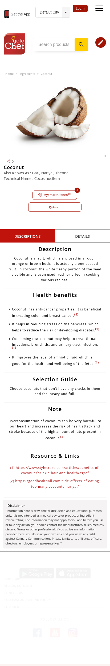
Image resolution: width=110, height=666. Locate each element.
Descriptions (27, 236)
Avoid (55, 207)
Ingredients (27, 74)
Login (80, 8)
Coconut (46, 74)
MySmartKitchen (54, 194)
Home (9, 74)
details (82, 236)
